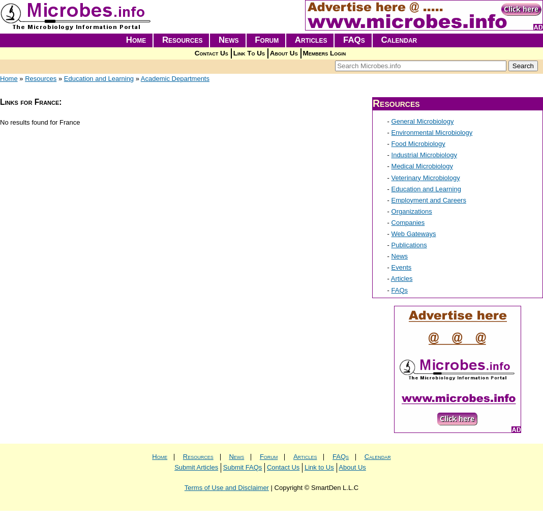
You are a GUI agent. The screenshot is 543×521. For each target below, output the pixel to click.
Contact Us (211, 53)
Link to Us (319, 467)
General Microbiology (422, 121)
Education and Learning (99, 78)
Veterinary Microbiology (425, 178)
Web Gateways (413, 234)
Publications (409, 245)
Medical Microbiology (422, 166)
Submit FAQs (242, 467)
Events (401, 267)
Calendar (399, 40)
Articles (311, 40)
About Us (284, 53)
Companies (408, 222)
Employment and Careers (428, 200)
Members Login (324, 53)
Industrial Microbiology (424, 155)
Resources (182, 40)
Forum (267, 40)
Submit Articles (196, 467)
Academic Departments (175, 78)
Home (136, 40)
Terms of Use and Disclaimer (227, 487)
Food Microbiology (418, 144)
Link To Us (249, 53)
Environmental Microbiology (432, 132)
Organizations (411, 211)
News (229, 40)
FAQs (354, 40)
